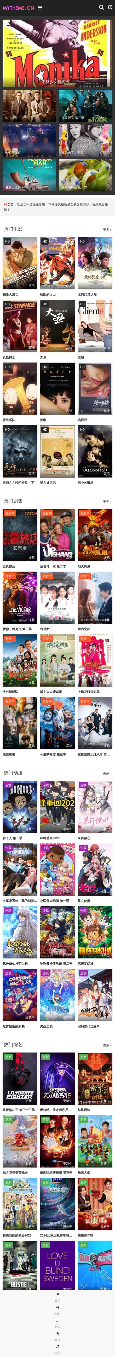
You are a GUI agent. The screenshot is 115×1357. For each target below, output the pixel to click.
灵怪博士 (9, 357)
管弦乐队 (9, 420)
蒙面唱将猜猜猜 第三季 (56, 1173)
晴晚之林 (84, 629)
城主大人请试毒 (51, 692)
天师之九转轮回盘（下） (20, 483)
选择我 (82, 420)
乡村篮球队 (10, 692)
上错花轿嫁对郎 (89, 692)
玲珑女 (44, 629)
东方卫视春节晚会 (15, 1173)
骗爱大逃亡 (10, 294)
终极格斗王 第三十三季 (19, 1110)
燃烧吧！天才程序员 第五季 (59, 1110)
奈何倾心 (84, 838)
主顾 (81, 357)
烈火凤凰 (84, 566)
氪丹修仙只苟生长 (15, 963)
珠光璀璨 (9, 754)
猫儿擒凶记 (48, 483)
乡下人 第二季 (12, 838)
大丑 (43, 357)
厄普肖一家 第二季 (53, 566)
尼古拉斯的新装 (14, 1026)
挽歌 (43, 420)
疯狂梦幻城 (85, 963)
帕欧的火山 (48, 294)
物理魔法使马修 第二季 (56, 963)
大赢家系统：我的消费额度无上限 (26, 901)
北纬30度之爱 (87, 294)
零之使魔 (84, 901)
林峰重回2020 (50, 838)
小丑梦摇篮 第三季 (53, 754)
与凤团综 (84, 1110)
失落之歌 (46, 1026)
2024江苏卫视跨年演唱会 (57, 1235)
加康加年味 (85, 1235)
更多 (107, 230)
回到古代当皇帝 (89, 1026)
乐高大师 (84, 1173)
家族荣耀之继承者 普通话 (95, 754)
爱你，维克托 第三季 (17, 629)
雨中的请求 (85, 483)
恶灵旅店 (9, 566)
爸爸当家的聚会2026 (17, 1235)
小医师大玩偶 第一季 (54, 901)
